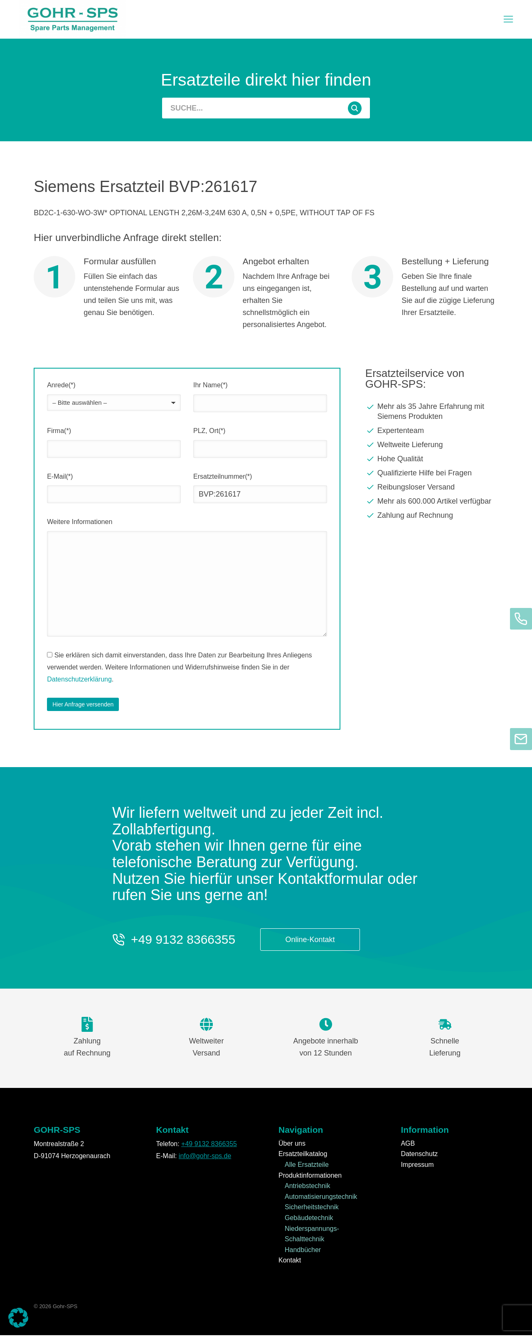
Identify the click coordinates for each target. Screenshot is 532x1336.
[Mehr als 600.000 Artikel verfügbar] (431, 502)
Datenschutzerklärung (79, 679)
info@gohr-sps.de (205, 1156)
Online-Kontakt (310, 940)
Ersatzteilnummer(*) (222, 476)
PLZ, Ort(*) (209, 431)
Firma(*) (59, 431)
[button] (18, 1317)
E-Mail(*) (60, 476)
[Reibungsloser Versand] (431, 488)
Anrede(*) (61, 385)
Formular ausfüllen (120, 262)
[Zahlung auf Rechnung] (431, 516)
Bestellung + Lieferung (445, 262)
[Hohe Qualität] (431, 460)
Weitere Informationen (79, 522)
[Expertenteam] (431, 431)
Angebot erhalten (276, 262)
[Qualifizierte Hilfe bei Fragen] (431, 474)
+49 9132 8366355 (183, 940)
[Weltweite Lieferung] (431, 445)
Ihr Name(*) (210, 385)
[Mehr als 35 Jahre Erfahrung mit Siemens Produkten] (431, 412)
